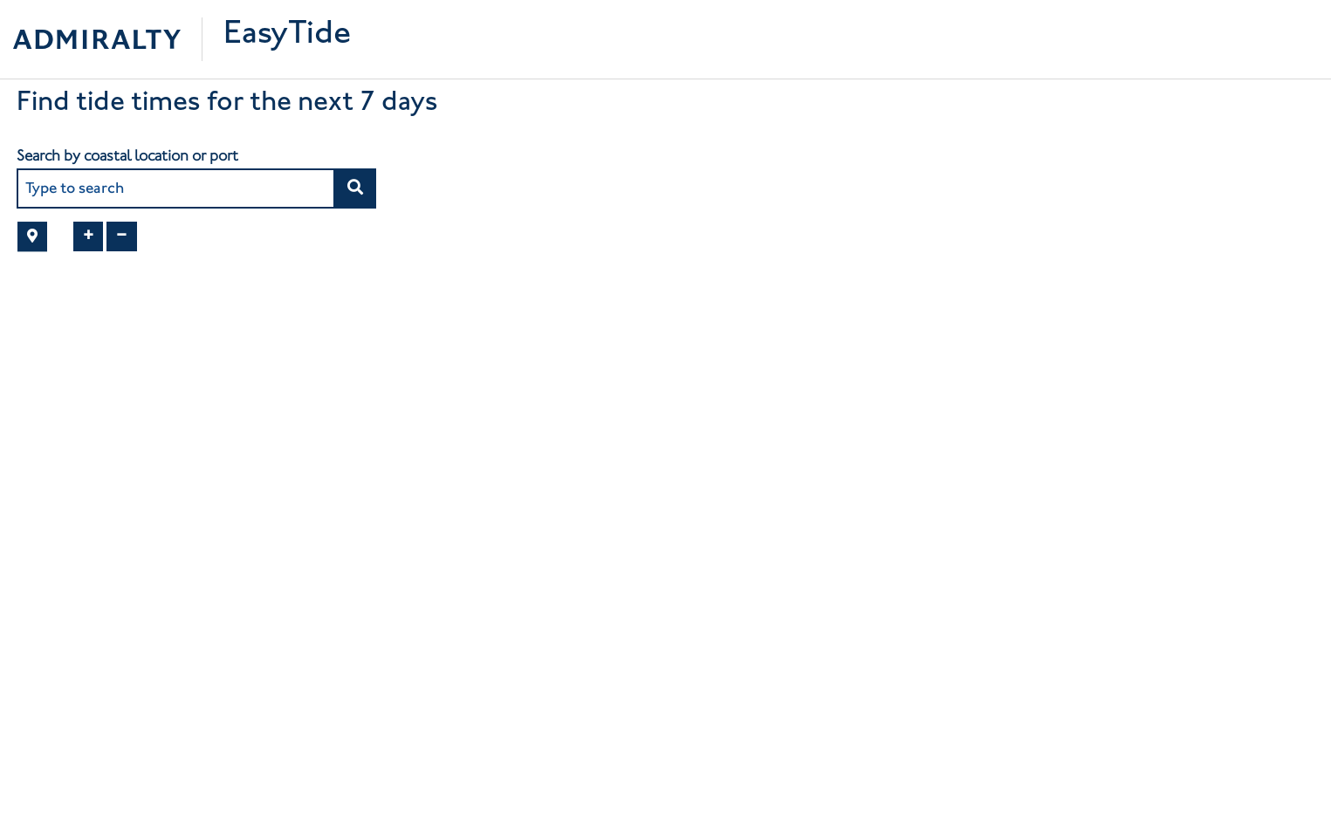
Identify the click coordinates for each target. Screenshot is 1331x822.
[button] (354, 188)
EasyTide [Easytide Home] (287, 35)
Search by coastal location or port (127, 155)
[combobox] (176, 188)
